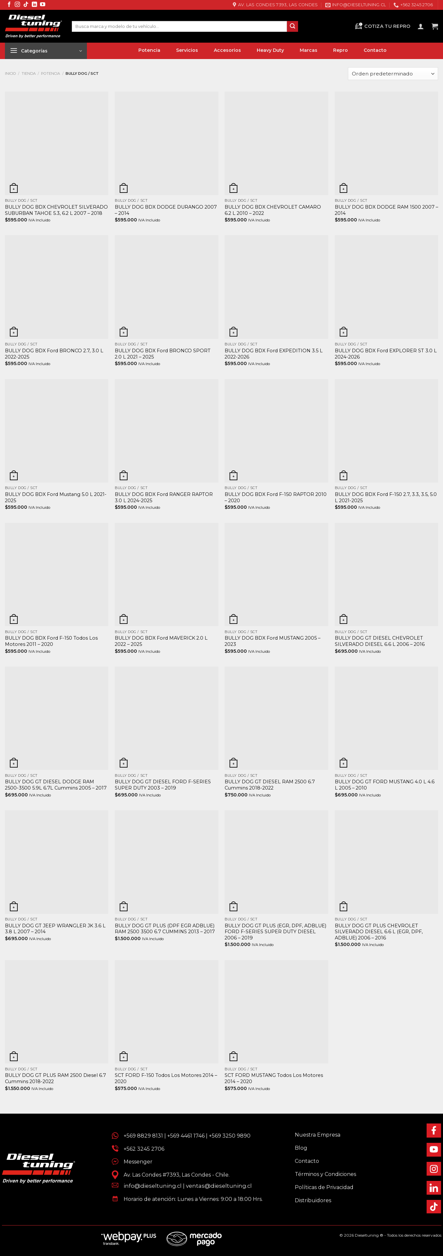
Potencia (50, 73)
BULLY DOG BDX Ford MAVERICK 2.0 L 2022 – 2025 (161, 641)
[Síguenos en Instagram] (17, 5)
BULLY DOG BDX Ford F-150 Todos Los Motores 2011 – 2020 (51, 641)
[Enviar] (292, 26)
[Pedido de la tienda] (393, 73)
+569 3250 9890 (230, 1136)
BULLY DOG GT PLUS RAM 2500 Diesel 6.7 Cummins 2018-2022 (55, 1078)
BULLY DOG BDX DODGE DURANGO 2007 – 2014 (166, 210)
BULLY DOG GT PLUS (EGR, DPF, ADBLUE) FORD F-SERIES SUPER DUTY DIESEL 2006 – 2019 (275, 932)
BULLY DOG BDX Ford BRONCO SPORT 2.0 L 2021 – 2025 (163, 354)
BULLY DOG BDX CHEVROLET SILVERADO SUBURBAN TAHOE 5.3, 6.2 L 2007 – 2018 (56, 210)
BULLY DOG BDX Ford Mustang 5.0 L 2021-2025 (56, 497)
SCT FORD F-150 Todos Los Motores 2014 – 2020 (166, 1078)
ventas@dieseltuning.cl (219, 1186)
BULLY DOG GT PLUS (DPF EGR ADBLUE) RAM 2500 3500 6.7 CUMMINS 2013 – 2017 (165, 929)
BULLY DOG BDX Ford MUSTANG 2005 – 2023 (272, 641)
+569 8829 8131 (143, 1136)
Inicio (10, 73)
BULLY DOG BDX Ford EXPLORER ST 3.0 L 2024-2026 (386, 354)
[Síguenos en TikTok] (26, 5)
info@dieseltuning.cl (153, 1186)
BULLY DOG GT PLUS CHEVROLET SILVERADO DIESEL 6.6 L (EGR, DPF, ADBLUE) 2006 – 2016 (379, 932)
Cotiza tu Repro (382, 26)
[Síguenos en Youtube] (42, 5)
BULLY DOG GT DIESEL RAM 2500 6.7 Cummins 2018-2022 (270, 785)
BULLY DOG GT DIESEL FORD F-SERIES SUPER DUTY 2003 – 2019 (163, 785)
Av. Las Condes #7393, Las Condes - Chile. (174, 1175)
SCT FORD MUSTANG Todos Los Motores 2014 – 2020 (274, 1078)
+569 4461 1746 (186, 1136)
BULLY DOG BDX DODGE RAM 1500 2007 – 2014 (386, 210)
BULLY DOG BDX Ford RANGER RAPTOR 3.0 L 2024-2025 (164, 497)
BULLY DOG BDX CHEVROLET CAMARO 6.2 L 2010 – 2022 (273, 210)
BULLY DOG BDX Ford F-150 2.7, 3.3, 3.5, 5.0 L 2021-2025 (386, 497)
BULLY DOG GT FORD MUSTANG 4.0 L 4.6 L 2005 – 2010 (384, 785)
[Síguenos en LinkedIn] (34, 5)
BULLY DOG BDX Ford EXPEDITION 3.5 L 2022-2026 (274, 354)
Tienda (29, 73)
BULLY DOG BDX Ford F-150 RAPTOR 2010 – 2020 (276, 497)
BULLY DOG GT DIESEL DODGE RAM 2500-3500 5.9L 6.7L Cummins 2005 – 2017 (56, 785)
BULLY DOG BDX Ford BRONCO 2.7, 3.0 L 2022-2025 (54, 354)
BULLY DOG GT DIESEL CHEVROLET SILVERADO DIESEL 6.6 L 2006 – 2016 (380, 641)
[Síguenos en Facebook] (9, 5)
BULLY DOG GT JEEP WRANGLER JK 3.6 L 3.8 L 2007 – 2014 (55, 929)
